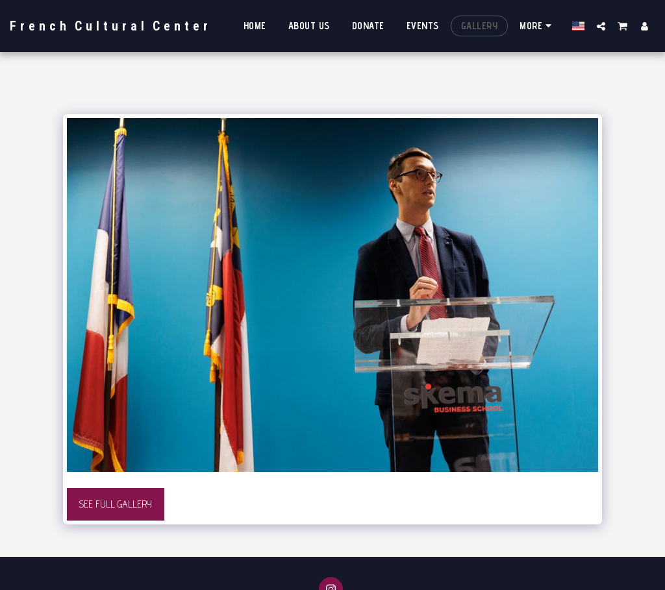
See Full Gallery (115, 504)
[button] (601, 26)
